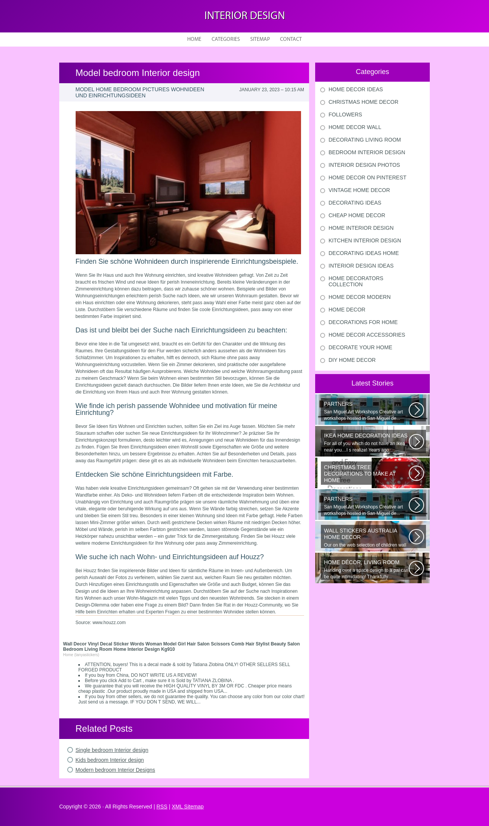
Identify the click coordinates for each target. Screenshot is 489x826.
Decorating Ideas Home (364, 253)
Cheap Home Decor (357, 215)
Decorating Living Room (365, 140)
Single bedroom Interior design (112, 750)
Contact (291, 39)
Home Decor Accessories (367, 335)
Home (194, 39)
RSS (161, 806)
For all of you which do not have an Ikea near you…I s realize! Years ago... (366, 442)
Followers (345, 114)
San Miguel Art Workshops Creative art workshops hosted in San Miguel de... (366, 411)
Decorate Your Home (360, 347)
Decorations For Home (363, 322)
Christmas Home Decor (363, 102)
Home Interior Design (361, 228)
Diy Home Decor (352, 360)
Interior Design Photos (364, 165)
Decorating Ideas (355, 203)
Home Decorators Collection (356, 281)
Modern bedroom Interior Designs (115, 770)
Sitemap (260, 39)
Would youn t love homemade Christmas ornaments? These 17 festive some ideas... (366, 474)
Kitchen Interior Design (365, 240)
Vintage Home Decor (359, 190)
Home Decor (347, 310)
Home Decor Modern (360, 297)
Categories (226, 39)
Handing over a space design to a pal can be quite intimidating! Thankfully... (366, 569)
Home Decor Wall (355, 127)
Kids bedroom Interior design (110, 760)
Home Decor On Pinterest (367, 177)
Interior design (244, 16)
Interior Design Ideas (361, 266)
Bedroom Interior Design (367, 152)
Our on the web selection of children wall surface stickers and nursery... (366, 538)
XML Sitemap (188, 806)
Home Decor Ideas (356, 89)
